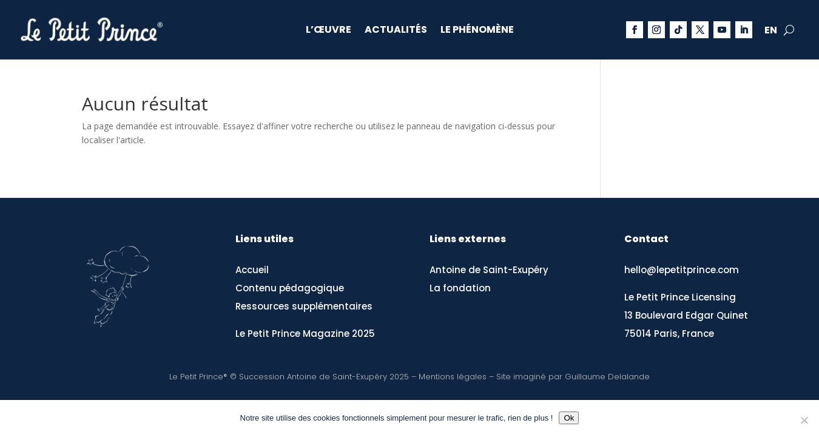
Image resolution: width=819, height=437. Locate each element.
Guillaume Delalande (607, 376)
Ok (569, 417)
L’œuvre (328, 30)
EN (770, 31)
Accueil (252, 269)
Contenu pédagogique (289, 288)
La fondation (460, 288)
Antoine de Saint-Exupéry (489, 269)
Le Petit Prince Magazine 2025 (305, 333)
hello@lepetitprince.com (681, 269)
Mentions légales (453, 376)
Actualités (396, 30)
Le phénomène (477, 30)
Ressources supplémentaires (303, 306)
